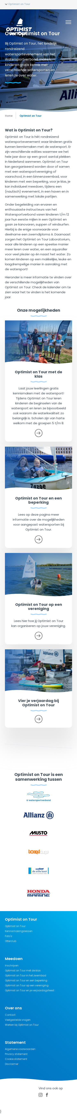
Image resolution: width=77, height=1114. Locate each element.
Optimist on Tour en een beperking (26, 980)
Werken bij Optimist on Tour (22, 1025)
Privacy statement (16, 1054)
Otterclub (10, 941)
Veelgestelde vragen (18, 1020)
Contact (10, 1015)
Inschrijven (11, 965)
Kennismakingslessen (18, 931)
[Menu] (68, 23)
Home (9, 116)
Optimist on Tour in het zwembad (25, 975)
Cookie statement (16, 1059)
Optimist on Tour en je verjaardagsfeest (29, 990)
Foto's (8, 936)
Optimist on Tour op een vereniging (26, 985)
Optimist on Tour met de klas (23, 970)
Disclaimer (11, 1064)
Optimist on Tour (15, 926)
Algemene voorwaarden (20, 1049)
